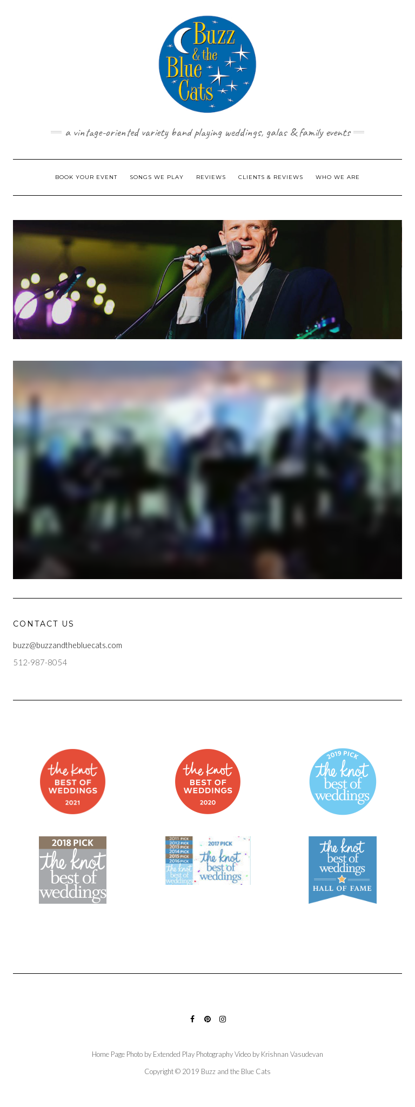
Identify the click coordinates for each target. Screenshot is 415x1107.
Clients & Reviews (270, 177)
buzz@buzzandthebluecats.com (67, 645)
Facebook (192, 1024)
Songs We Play (157, 177)
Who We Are (338, 177)
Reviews (211, 177)
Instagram (223, 1024)
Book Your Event (86, 177)
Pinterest (208, 1024)
